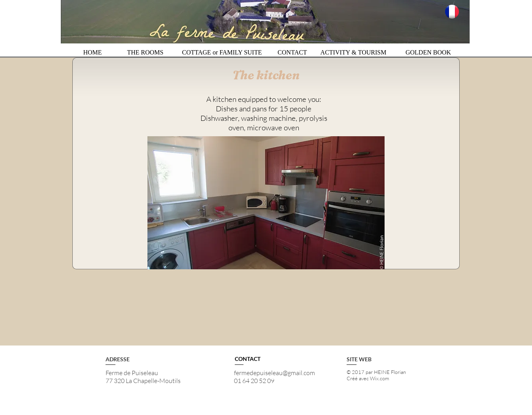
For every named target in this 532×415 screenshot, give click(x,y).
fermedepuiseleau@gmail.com (274, 373)
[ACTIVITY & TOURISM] (353, 52)
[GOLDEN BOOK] (428, 52)
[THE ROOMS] (145, 52)
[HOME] (92, 52)
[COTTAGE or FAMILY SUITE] (221, 52)
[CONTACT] (292, 52)
